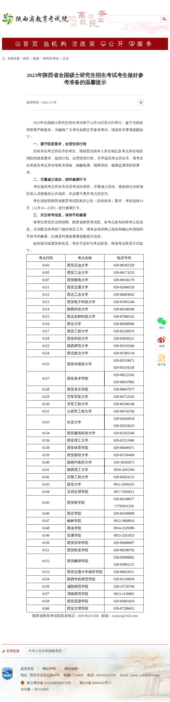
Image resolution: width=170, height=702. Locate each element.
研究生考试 (51, 58)
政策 (85, 44)
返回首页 (27, 668)
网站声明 (49, 668)
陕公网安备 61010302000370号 (49, 683)
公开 (113, 44)
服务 (142, 44)
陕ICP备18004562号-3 (95, 683)
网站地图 (71, 668)
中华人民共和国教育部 (45, 651)
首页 (28, 44)
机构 (56, 44)
